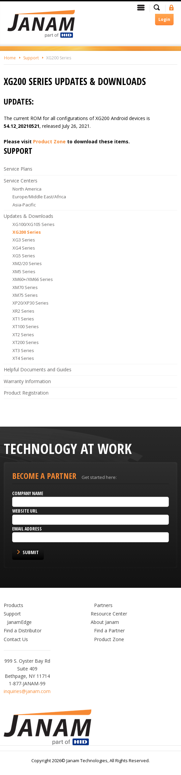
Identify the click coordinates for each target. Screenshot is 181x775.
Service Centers (20, 180)
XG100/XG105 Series (33, 224)
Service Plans (18, 169)
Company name (27, 493)
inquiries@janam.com (27, 691)
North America (26, 189)
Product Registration (26, 393)
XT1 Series (23, 319)
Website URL (24, 511)
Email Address (27, 528)
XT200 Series (25, 342)
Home (10, 58)
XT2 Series (23, 335)
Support (31, 58)
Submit (31, 552)
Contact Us (16, 639)
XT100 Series (25, 326)
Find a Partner (109, 630)
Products (13, 605)
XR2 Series (23, 311)
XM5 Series (23, 271)
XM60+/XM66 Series (32, 279)
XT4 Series (23, 358)
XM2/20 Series (27, 263)
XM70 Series (25, 287)
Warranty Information (27, 381)
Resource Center (109, 613)
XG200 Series (58, 58)
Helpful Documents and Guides (37, 369)
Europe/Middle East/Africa (39, 197)
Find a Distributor (22, 630)
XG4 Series (23, 248)
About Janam (105, 622)
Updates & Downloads (28, 216)
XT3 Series (23, 350)
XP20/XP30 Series (30, 303)
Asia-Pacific (24, 205)
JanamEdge (19, 622)
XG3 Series (23, 240)
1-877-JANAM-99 (27, 683)
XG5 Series (23, 256)
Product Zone (49, 141)
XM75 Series (25, 295)
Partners (103, 605)
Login (164, 19)
